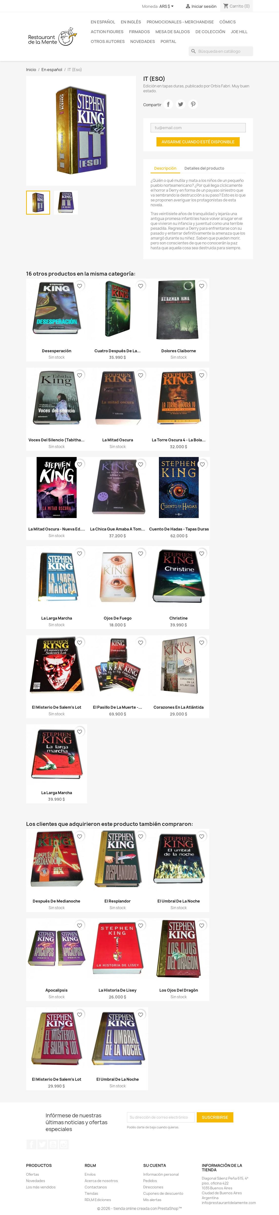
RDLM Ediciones (98, 1199)
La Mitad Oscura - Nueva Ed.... (56, 529)
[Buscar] (221, 51)
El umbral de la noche (178, 901)
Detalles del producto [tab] (204, 168)
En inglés (131, 22)
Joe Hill (239, 31)
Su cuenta (154, 1165)
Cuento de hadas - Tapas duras (179, 529)
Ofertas (32, 1174)
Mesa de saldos (172, 31)
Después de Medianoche (56, 901)
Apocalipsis (56, 990)
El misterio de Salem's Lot (56, 707)
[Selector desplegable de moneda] (167, 7)
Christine (178, 618)
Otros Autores (108, 41)
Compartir (168, 104)
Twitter (42, 1144)
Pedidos (150, 1180)
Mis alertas (152, 1199)
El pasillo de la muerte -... (117, 707)
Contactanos (96, 1187)
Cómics (227, 22)
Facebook (31, 1144)
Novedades (142, 41)
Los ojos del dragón (178, 990)
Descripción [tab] (165, 168)
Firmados (139, 31)
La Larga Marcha (56, 618)
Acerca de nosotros (101, 1180)
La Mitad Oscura (117, 440)
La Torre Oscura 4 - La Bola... (179, 440)
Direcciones (153, 1187)
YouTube (53, 1144)
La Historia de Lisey (117, 990)
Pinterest (193, 104)
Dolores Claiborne (178, 350)
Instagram (64, 1144)
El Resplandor (117, 901)
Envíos (90, 1174)
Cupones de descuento (163, 1193)
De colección (210, 31)
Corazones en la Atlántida (179, 707)
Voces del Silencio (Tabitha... (56, 440)
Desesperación (56, 350)
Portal (168, 41)
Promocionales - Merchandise (180, 22)
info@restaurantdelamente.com (229, 1202)
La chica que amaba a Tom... (117, 529)
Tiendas (91, 1193)
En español (103, 22)
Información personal (161, 1174)
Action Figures (107, 31)
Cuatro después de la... (117, 350)
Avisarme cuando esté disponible (198, 142)
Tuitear (181, 104)
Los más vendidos (41, 1187)
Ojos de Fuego (118, 618)
